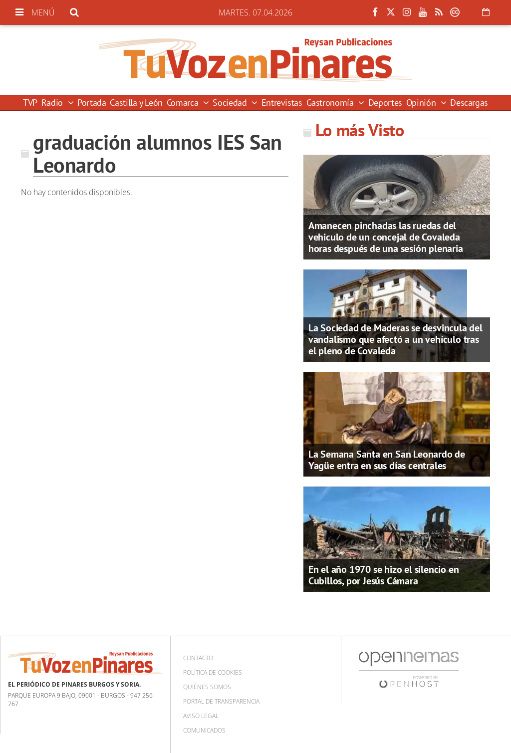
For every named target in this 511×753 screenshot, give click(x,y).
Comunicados (204, 730)
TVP (30, 102)
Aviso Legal (201, 716)
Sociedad (231, 102)
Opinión (422, 102)
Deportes (385, 102)
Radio (53, 102)
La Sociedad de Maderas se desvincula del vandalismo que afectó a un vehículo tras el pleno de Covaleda (395, 339)
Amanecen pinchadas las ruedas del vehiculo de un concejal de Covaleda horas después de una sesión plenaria (385, 237)
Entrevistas (281, 102)
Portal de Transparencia (221, 701)
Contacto (198, 658)
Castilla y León (136, 102)
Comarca (184, 102)
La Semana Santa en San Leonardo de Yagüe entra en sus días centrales (386, 460)
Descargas (469, 102)
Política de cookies (212, 672)
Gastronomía (331, 102)
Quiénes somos (207, 687)
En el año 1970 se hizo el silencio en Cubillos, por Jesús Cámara (383, 575)
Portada (91, 102)
